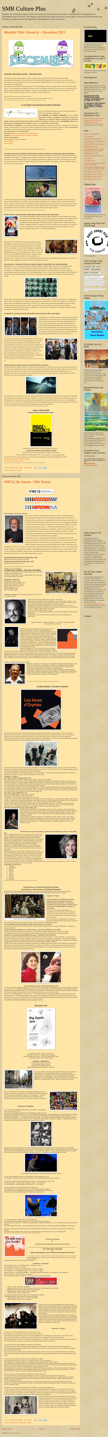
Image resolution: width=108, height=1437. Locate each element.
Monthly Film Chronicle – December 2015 (34, 32)
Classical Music (13, 1422)
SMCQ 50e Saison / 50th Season (27, 482)
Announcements (88, 136)
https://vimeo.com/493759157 (92, 276)
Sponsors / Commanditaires (92, 134)
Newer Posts (7, 1429)
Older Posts (75, 1429)
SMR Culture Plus (24, 8)
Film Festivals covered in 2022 (92, 174)
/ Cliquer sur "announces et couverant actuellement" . (93, 122)
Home (41, 1429)
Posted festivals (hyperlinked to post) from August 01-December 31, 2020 (94, 168)
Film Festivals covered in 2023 (92, 176)
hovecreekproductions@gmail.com (94, 604)
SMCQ (29, 1422)
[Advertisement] (95, 499)
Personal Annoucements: (91, 146)
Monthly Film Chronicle (15, 470)
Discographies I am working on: (93, 139)
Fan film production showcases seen (94, 144)
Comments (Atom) (15, 1433)
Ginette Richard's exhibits (91, 153)
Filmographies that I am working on (94, 141)
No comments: (28, 467)
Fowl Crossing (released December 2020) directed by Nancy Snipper (94, 149)
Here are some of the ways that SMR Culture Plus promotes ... (94, 164)
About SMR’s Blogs (89, 160)
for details (92, 120)
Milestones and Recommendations (94, 155)
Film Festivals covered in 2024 (92, 179)
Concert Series (22, 1422)
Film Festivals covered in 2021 (92, 171)
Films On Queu (88, 158)
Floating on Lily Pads (90, 465)
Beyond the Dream (89, 463)
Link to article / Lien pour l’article (13, 461)
